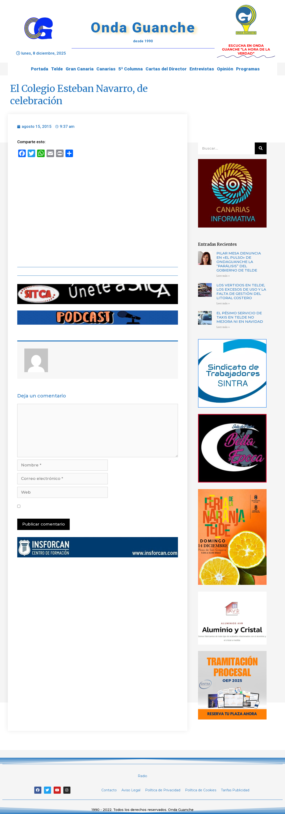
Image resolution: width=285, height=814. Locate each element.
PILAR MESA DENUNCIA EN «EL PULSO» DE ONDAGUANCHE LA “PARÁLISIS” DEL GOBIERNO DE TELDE (238, 261)
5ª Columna (130, 69)
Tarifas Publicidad (235, 790)
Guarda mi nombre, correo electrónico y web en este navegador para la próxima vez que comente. (98, 506)
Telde (57, 69)
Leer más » (223, 275)
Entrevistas (202, 69)
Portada (39, 69)
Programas (248, 69)
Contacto (109, 790)
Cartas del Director (166, 69)
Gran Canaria (80, 69)
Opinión (225, 69)
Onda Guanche (143, 27)
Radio (142, 776)
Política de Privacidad (162, 790)
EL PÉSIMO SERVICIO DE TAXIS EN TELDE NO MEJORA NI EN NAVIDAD (239, 317)
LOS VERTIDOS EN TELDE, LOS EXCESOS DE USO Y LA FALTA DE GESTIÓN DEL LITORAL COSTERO (241, 291)
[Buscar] (261, 148)
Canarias (106, 69)
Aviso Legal (130, 790)
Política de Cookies (200, 790)
